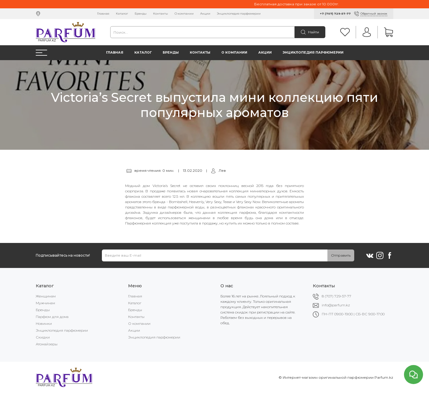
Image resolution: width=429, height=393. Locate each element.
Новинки (44, 323)
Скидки (43, 337)
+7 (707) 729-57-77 (335, 13)
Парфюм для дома (52, 316)
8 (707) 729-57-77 (336, 296)
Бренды (141, 13)
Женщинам (46, 296)
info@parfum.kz (336, 305)
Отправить (341, 255)
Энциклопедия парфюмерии (239, 13)
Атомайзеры (46, 344)
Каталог (122, 13)
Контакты (160, 13)
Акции (205, 13)
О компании (184, 13)
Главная (103, 13)
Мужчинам (45, 303)
